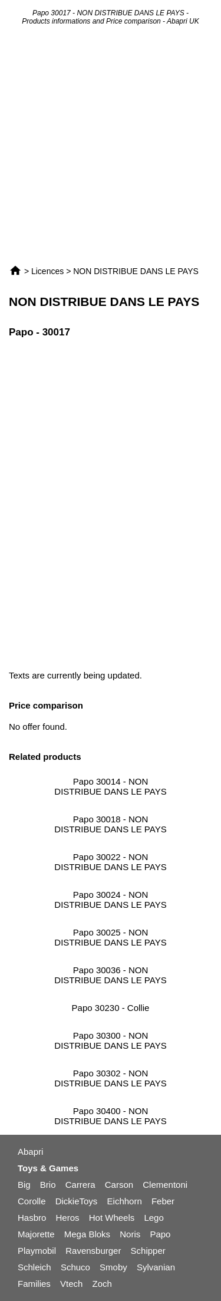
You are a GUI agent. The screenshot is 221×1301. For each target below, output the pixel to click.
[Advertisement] (110, 144)
